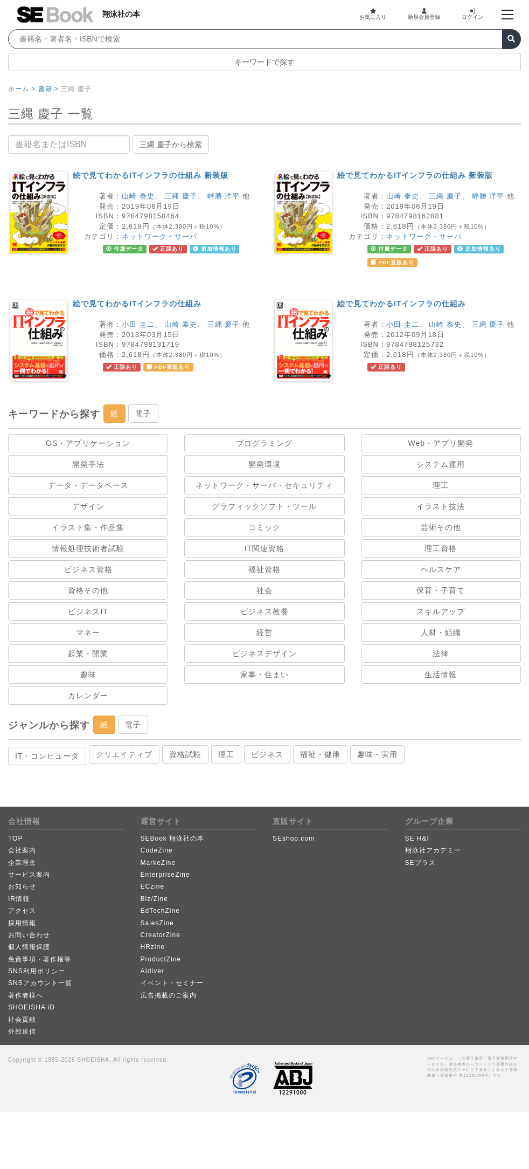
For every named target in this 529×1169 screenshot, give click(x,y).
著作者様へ (25, 995)
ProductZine (161, 959)
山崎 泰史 (138, 196)
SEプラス (420, 863)
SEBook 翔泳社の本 (173, 838)
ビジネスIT (88, 611)
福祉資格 (264, 569)
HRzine (153, 947)
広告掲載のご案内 (169, 995)
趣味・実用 (377, 754)
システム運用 (440, 464)
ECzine (153, 886)
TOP (15, 838)
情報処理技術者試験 (88, 548)
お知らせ (22, 886)
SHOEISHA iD (31, 1007)
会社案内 (22, 850)
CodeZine (157, 850)
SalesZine (157, 923)
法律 (441, 653)
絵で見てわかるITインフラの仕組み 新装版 (150, 175)
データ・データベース (88, 485)
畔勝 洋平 (223, 196)
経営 (264, 632)
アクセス (22, 910)
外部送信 (22, 1031)
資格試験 (185, 754)
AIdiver (152, 971)
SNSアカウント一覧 (40, 983)
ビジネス (267, 754)
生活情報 (440, 674)
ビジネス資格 (88, 569)
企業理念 (22, 863)
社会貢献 (22, 1019)
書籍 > (48, 89)
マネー (88, 632)
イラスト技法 (440, 506)
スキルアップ (440, 611)
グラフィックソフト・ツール (264, 506)
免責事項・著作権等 (39, 959)
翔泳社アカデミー (433, 850)
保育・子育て (440, 590)
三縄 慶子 (180, 196)
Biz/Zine (154, 899)
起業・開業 (88, 653)
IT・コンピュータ (47, 756)
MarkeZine (158, 863)
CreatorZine (160, 935)
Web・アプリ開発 (441, 443)
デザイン (88, 506)
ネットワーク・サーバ (159, 236)
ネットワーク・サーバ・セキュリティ (264, 485)
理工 (441, 485)
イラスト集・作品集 (88, 527)
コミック (264, 527)
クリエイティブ (124, 754)
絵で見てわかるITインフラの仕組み (137, 303)
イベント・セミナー (172, 983)
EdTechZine (160, 910)
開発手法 (88, 464)
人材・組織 (441, 632)
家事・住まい (264, 674)
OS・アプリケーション (88, 443)
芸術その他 (441, 527)
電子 (143, 413)
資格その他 (88, 590)
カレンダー (88, 695)
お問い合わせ (29, 935)
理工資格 (440, 548)
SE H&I (417, 838)
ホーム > (22, 89)
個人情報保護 (29, 947)
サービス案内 (29, 874)
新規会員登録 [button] (424, 14)
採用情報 (22, 923)
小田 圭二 (138, 324)
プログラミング (264, 443)
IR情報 (19, 899)
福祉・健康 (320, 754)
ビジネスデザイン (264, 653)
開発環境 (264, 464)
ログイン (472, 14)
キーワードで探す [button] (264, 62)
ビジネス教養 (264, 611)
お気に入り (372, 14)
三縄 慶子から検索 (171, 144)
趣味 (88, 674)
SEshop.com (294, 838)
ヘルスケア (441, 569)
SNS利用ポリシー (36, 971)
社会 (264, 590)
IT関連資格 (264, 548)
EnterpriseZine (165, 874)
